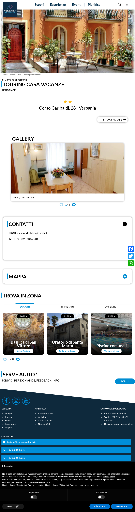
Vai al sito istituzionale (115, 413)
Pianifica (94, 4)
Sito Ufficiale (112, 119)
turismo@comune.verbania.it (21, 441)
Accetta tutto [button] (122, 506)
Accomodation (15, 75)
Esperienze (58, 4)
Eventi (76, 4)
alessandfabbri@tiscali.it (32, 233)
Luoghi (8, 413)
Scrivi (125, 381)
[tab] (25, 307)
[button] (74, 204)
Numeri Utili (44, 423)
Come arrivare (45, 420)
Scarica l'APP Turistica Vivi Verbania (117, 419)
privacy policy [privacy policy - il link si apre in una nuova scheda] (86, 474)
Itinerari (9, 417)
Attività (42, 417)
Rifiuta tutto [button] (99, 506)
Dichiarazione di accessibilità (118, 423)
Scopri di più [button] (13, 506)
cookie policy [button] (109, 477)
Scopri (39, 4)
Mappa (8, 427)
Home (5, 75)
